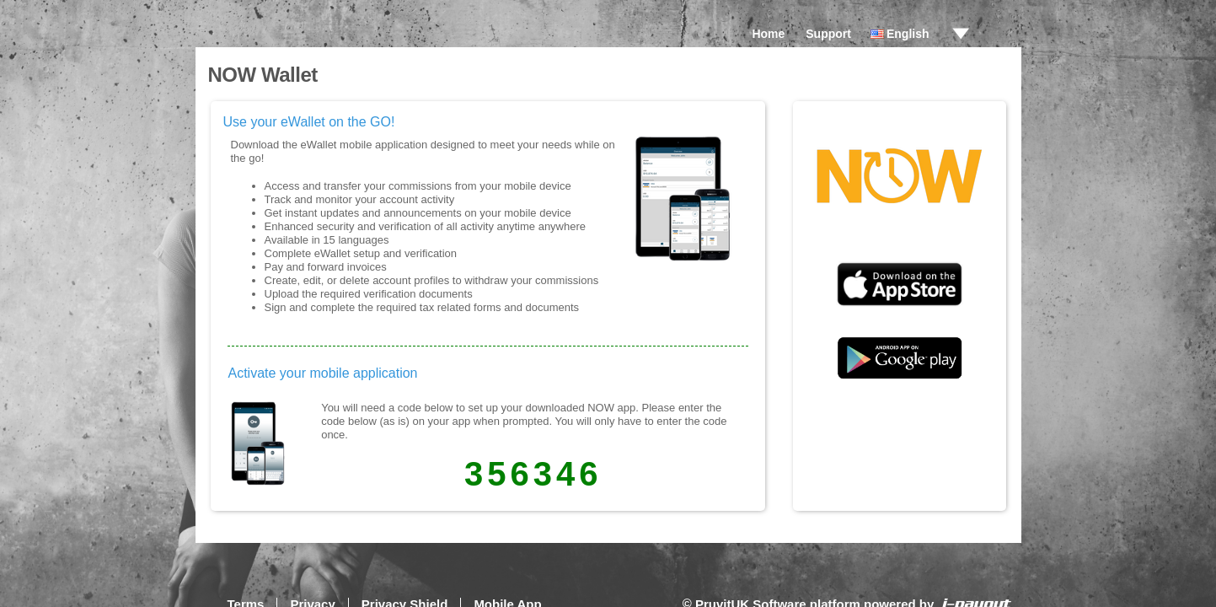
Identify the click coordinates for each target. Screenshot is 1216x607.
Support (828, 33)
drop (960, 34)
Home (768, 33)
